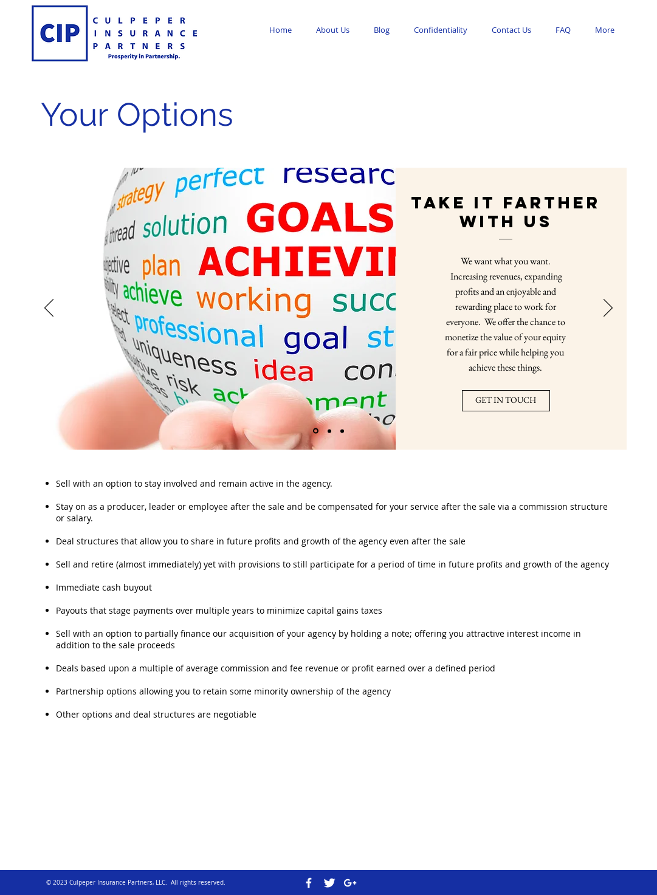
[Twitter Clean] (329, 883)
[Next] (608, 308)
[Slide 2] (329, 431)
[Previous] (48, 308)
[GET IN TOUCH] (506, 400)
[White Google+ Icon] (350, 883)
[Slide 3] (342, 431)
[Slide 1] (315, 431)
